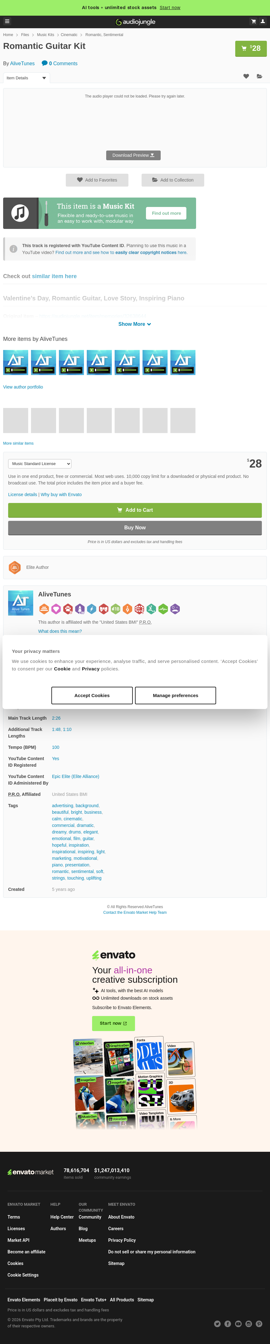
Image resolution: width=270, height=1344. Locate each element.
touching (75, 878)
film (76, 838)
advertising (62, 805)
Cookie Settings (23, 1275)
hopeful (59, 845)
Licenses (16, 1228)
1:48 (56, 729)
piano (57, 864)
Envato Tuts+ (93, 1299)
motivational (85, 858)
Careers (115, 1228)
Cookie (62, 668)
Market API (18, 1240)
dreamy (59, 831)
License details (22, 494)
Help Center (62, 1217)
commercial (63, 825)
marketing (61, 858)
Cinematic (69, 35)
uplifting (93, 878)
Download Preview (133, 155)
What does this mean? (60, 631)
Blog (83, 1228)
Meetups (87, 1240)
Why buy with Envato (61, 494)
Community (90, 1217)
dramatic (85, 825)
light (100, 851)
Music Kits (45, 35)
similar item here (54, 276)
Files (25, 35)
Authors (58, 1228)
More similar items (18, 443)
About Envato (121, 1217)
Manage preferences (175, 695)
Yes (55, 758)
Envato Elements (24, 1299)
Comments (59, 63)
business (93, 812)
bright (76, 812)
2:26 (56, 718)
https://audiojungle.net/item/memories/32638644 (93, 316)
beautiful (60, 812)
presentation (77, 864)
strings (58, 878)
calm (56, 818)
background (86, 805)
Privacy (91, 668)
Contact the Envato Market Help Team (135, 912)
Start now (170, 7)
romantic (60, 871)
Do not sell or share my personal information (151, 1251)
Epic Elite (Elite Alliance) (75, 776)
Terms (14, 1217)
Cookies (15, 1263)
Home (8, 35)
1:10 (67, 729)
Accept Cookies (92, 695)
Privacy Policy (122, 1240)
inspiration (79, 845)
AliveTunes (22, 63)
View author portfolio (23, 386)
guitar (88, 838)
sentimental (82, 871)
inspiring (86, 851)
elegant (90, 831)
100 (55, 747)
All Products (122, 1299)
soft (99, 871)
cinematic (73, 818)
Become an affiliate (26, 1251)
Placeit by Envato (61, 1299)
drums (75, 831)
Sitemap (116, 1263)
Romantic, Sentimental (104, 35)
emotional (61, 838)
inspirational (63, 851)
